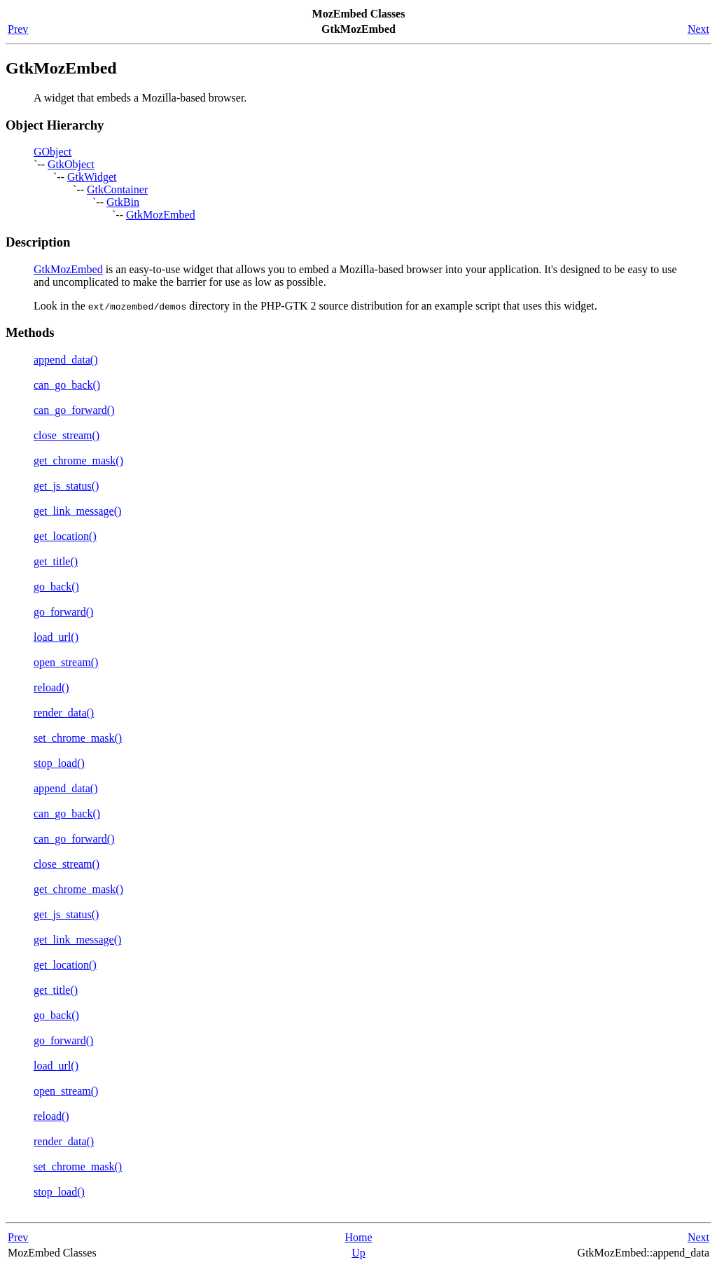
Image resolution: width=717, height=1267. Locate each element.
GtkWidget (91, 177)
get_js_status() (66, 486)
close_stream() (66, 435)
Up (358, 1253)
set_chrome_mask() (78, 738)
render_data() (64, 713)
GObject (52, 152)
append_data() (66, 360)
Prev (18, 29)
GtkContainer (117, 189)
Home (358, 1237)
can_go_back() (67, 385)
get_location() (65, 536)
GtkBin (122, 202)
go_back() (56, 587)
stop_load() (59, 763)
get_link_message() (77, 511)
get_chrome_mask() (78, 460)
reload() (51, 687)
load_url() (56, 637)
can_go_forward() (74, 410)
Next (698, 29)
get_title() (56, 561)
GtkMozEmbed (160, 215)
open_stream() (66, 662)
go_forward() (63, 612)
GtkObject (71, 164)
